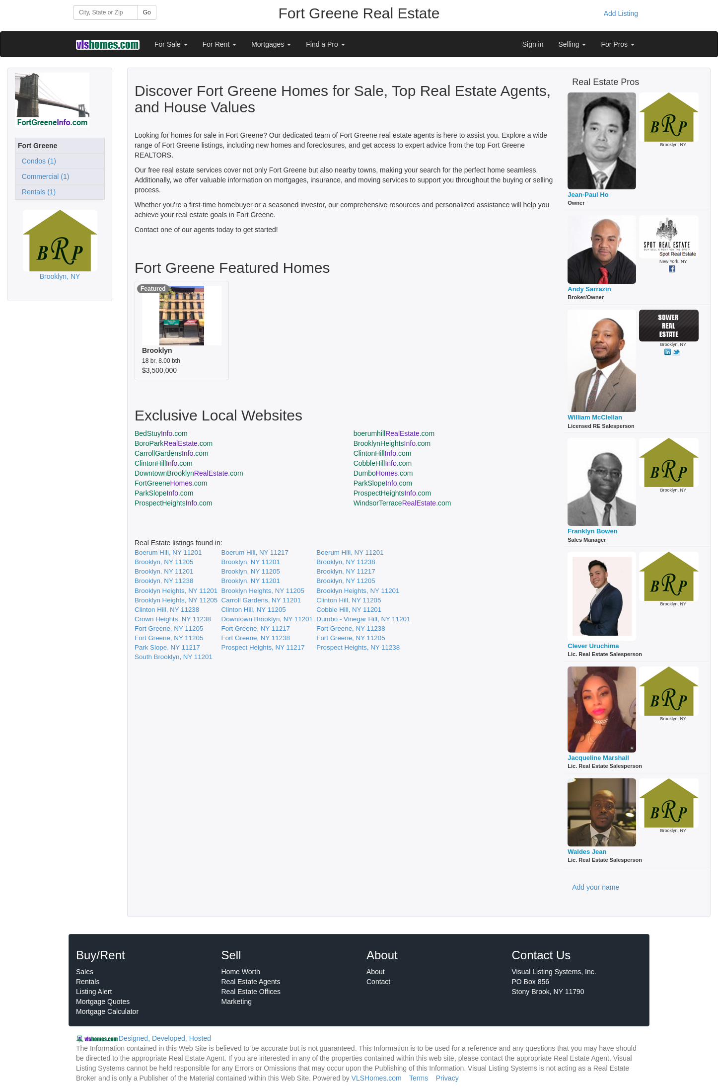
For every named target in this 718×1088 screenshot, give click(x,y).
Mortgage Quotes (103, 1001)
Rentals (87, 982)
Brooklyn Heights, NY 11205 (262, 590)
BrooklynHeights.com (392, 443)
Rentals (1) (37, 192)
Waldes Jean (587, 851)
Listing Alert (94, 992)
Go (147, 12)
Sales (84, 972)
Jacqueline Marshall (598, 757)
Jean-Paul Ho (588, 194)
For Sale (171, 44)
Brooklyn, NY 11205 (164, 562)
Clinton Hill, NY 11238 (167, 609)
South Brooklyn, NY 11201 (174, 657)
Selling (572, 44)
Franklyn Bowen (592, 531)
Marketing (236, 1001)
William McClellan (595, 417)
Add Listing (621, 13)
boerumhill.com (394, 433)
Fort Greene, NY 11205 (169, 628)
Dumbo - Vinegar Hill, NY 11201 (363, 619)
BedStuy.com (161, 433)
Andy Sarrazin (589, 289)
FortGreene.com (171, 483)
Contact (378, 982)
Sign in (533, 44)
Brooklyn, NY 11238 (345, 562)
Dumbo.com (383, 473)
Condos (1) (37, 161)
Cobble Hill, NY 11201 (348, 609)
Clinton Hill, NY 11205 (348, 600)
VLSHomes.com (377, 1078)
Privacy (447, 1078)
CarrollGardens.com (172, 453)
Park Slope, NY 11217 (167, 647)
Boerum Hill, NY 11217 (254, 552)
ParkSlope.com (383, 483)
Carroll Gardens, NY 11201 (261, 600)
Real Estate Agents (251, 982)
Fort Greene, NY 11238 (350, 628)
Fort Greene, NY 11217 (255, 628)
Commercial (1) (43, 176)
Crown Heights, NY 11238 (173, 619)
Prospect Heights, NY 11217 (263, 647)
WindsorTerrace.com (402, 503)
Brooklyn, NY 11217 (345, 571)
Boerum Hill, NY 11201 (168, 552)
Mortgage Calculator (107, 1011)
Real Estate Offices (251, 992)
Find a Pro (325, 44)
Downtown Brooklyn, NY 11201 (267, 619)
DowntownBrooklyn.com (189, 473)
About (375, 972)
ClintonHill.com (383, 453)
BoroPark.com (174, 443)
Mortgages (271, 44)
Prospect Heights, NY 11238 (358, 647)
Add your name (595, 887)
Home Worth (240, 972)
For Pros (618, 44)
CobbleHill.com (383, 463)
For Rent (219, 44)
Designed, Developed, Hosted (165, 1038)
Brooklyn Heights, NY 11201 (176, 590)
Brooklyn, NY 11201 (250, 562)
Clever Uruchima (593, 646)
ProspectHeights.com (392, 493)
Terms (418, 1078)
